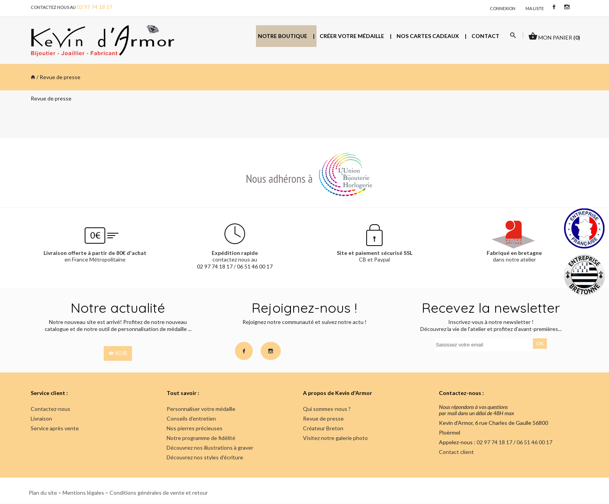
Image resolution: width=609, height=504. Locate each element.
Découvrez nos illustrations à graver (210, 447)
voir (118, 353)
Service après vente (55, 428)
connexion (502, 8)
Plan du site (43, 492)
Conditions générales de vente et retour (159, 492)
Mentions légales (83, 492)
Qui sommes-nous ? (327, 408)
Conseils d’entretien (191, 418)
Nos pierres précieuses (195, 428)
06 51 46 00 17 (255, 266)
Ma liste (534, 8)
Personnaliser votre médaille (201, 408)
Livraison (41, 418)
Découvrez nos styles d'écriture (205, 457)
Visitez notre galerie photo (335, 438)
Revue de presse (323, 418)
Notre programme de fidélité (201, 438)
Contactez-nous (50, 408)
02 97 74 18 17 (215, 266)
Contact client (456, 452)
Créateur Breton (323, 428)
